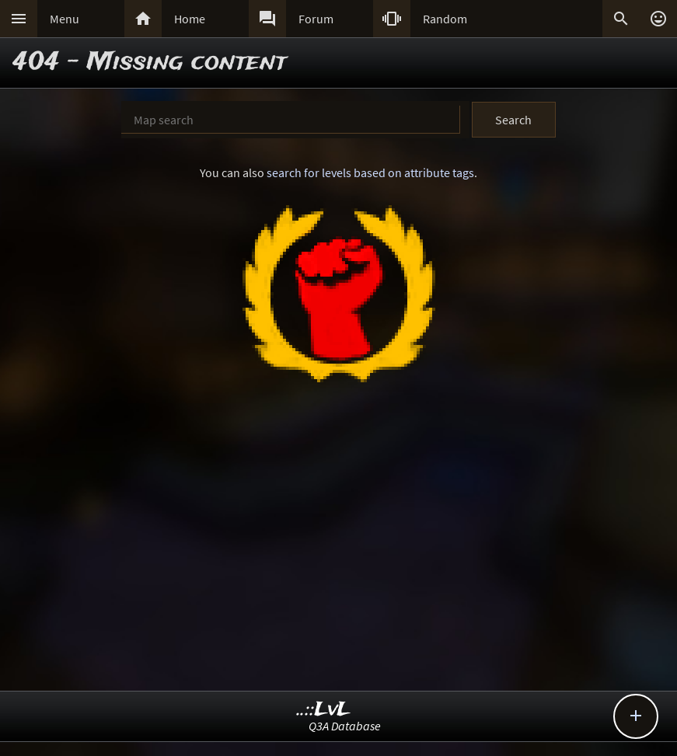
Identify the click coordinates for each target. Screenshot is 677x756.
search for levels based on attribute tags (370, 172)
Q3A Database (345, 725)
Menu (64, 18)
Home (189, 18)
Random (445, 18)
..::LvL (324, 709)
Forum (315, 18)
